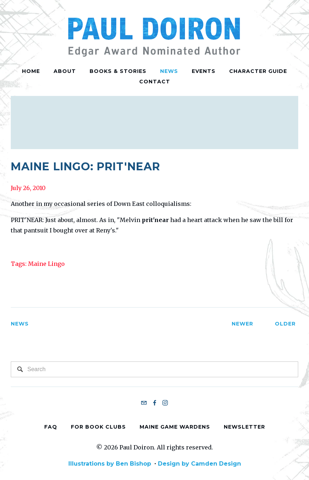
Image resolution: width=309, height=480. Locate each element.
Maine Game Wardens (175, 426)
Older (281, 323)
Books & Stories (118, 71)
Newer (235, 323)
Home (31, 71)
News (169, 71)
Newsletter (244, 426)
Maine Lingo (46, 263)
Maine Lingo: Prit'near (85, 166)
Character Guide (258, 71)
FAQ (50, 426)
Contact (154, 81)
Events (203, 71)
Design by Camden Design (199, 463)
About (65, 71)
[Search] (154, 369)
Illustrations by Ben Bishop (109, 463)
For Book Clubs (98, 426)
